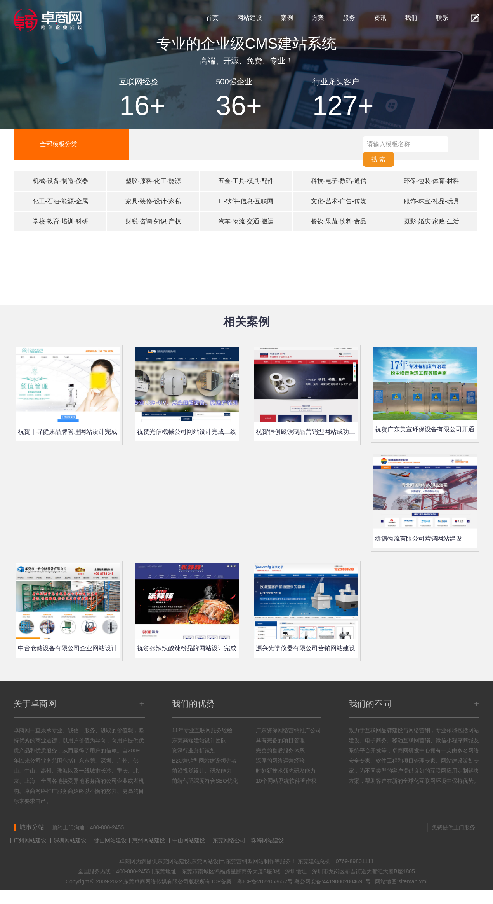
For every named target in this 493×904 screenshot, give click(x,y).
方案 (318, 17)
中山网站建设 (188, 840)
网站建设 (249, 17)
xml (423, 881)
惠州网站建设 (148, 840)
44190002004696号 (347, 881)
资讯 (380, 17)
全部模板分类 (58, 144)
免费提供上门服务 (453, 827)
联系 (442, 17)
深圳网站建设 (70, 840)
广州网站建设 (30, 840)
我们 (411, 17)
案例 (287, 17)
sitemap (407, 881)
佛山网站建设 (110, 840)
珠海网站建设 (267, 840)
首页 (212, 17)
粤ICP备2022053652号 (265, 881)
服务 (349, 17)
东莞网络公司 (229, 840)
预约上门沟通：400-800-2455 (88, 827)
